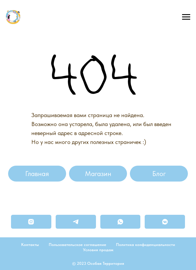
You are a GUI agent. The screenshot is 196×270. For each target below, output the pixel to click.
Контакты (30, 244)
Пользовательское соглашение (77, 244)
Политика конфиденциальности (145, 244)
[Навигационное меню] (186, 17)
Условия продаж (98, 249)
